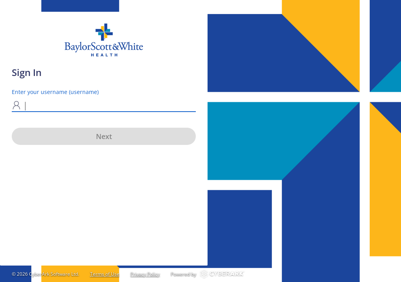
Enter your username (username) (55, 92)
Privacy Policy (145, 274)
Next (104, 136)
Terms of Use (104, 274)
